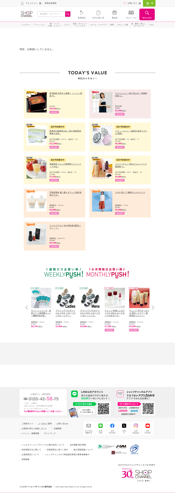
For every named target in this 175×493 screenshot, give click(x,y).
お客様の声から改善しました (34, 429)
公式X (124, 432)
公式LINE (100, 432)
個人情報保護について (83, 450)
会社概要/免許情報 (78, 445)
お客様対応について (30, 455)
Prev (28, 307)
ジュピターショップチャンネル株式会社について (43, 445)
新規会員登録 (50, 3)
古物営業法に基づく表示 (57, 450)
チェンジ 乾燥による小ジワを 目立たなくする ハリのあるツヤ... (115, 313)
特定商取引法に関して (31, 450)
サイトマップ (50, 433)
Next (152, 307)
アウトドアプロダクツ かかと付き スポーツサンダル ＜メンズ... (90, 313)
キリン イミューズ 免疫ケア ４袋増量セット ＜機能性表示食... (41, 313)
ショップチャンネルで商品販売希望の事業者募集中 (67, 455)
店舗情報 (57, 429)
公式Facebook (112, 432)
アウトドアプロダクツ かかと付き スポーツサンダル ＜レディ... (66, 313)
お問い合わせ (62, 424)
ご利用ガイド (27, 424)
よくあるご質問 (45, 424)
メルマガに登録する (89, 432)
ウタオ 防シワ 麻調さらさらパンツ (130, 192)
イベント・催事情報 (30, 433)
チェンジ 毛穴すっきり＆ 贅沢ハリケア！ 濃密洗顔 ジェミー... (139, 313)
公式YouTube (148, 432)
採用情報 (25, 459)
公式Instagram (136, 432)
